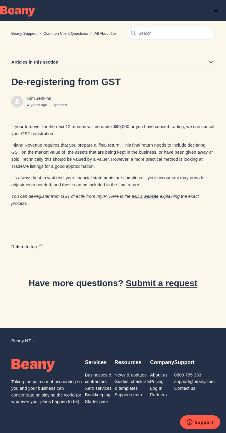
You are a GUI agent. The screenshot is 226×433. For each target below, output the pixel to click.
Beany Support (23, 33)
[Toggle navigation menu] (215, 10)
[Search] (171, 33)
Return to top (27, 245)
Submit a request (161, 283)
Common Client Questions (65, 33)
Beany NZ (23, 340)
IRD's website (145, 196)
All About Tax (105, 33)
